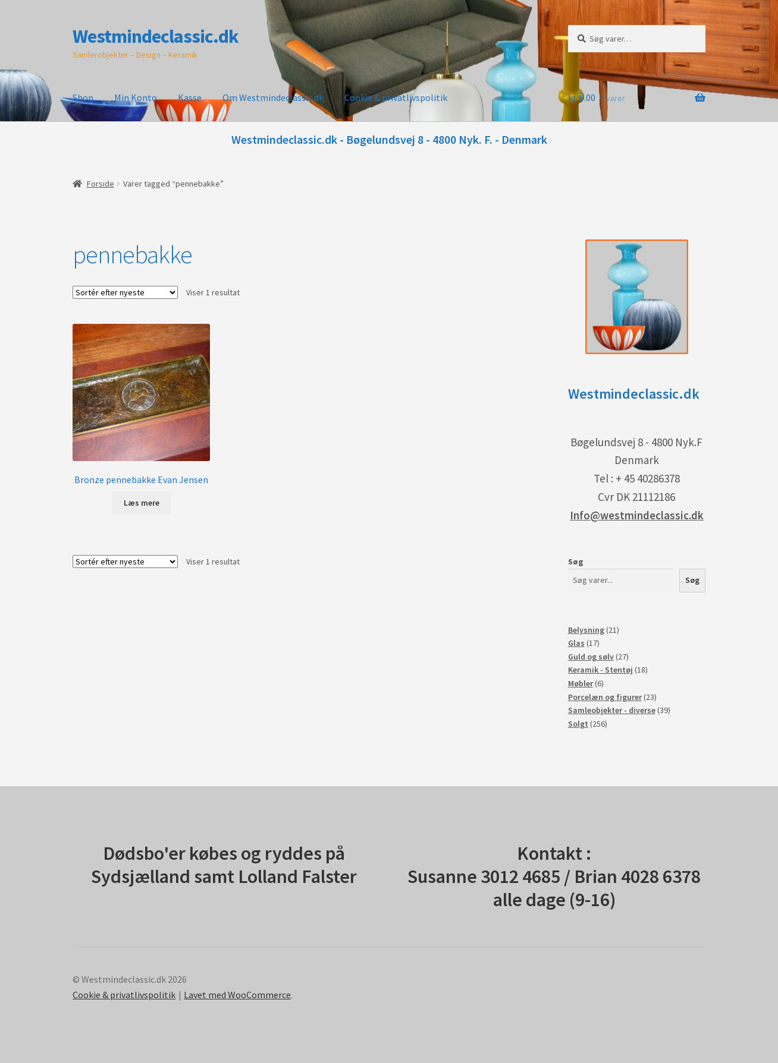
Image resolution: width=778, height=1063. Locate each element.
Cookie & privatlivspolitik (395, 97)
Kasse (190, 97)
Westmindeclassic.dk (156, 36)
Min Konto (135, 97)
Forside (100, 183)
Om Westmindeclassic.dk (273, 97)
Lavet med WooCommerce (237, 995)
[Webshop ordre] (125, 292)
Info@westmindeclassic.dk (637, 515)
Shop (83, 97)
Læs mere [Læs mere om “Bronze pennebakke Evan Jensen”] (141, 502)
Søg (576, 561)
